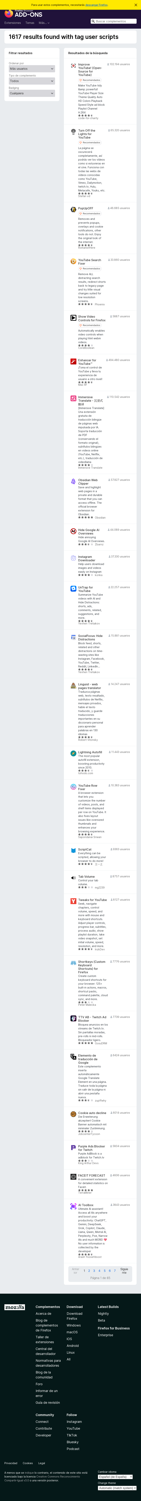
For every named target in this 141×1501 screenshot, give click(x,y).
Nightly (103, 1313)
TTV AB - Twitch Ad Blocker (92, 1018)
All (68, 1359)
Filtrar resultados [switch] (20, 53)
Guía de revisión (48, 1402)
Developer (43, 1435)
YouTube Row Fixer (87, 787)
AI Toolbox (85, 1205)
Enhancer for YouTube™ (87, 362)
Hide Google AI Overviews (88, 531)
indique (29, 1472)
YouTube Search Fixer (89, 261)
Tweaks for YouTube (92, 900)
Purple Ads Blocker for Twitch (91, 1148)
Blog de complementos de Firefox (47, 1325)
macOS (72, 1332)
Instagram (74, 1422)
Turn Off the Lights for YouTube (86, 134)
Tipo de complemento (22, 75)
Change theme (107, 1482)
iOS (69, 1339)
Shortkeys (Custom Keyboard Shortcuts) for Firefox (91, 967)
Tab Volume (86, 876)
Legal (41, 1463)
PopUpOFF (85, 208)
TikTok (72, 1435)
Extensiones (12, 23)
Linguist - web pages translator (89, 686)
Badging (14, 87)
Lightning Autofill (90, 752)
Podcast (73, 1449)
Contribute (44, 1428)
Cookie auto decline (92, 1113)
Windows (74, 1325)
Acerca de (43, 1313)
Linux (71, 1352)
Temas (29, 23)
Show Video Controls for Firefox (92, 318)
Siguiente (124, 1271)
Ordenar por (16, 63)
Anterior (75, 1271)
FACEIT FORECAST (91, 1175)
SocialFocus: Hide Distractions (90, 637)
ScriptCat (84, 849)
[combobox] (114, 21)
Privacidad (10, 1463)
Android (73, 1346)
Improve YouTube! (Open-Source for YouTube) (90, 70)
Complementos (48, 1307)
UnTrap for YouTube (85, 589)
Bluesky (73, 1442)
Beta (101, 1320)
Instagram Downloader (86, 558)
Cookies (28, 1463)
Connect (42, 1422)
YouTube (73, 1428)
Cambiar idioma (107, 1471)
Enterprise (105, 1335)
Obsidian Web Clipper (88, 481)
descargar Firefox (96, 4)
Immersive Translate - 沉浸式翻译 (90, 400)
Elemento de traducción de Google (87, 1059)
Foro (39, 1384)
